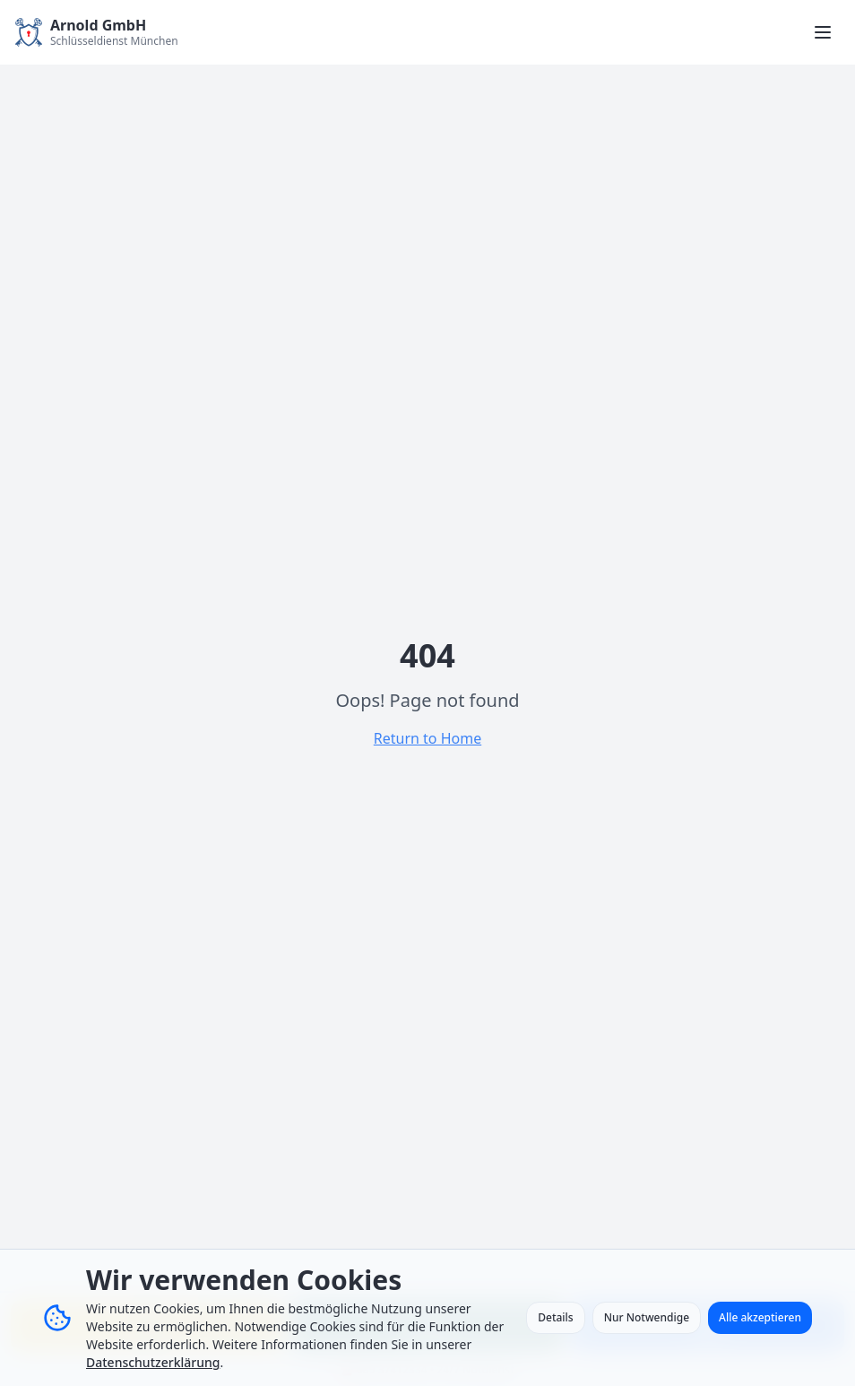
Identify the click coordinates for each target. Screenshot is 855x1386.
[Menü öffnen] (823, 32)
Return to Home (427, 738)
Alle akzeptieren (760, 1317)
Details (555, 1317)
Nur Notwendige (646, 1317)
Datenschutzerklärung (153, 1362)
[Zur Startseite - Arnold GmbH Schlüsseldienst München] (96, 32)
